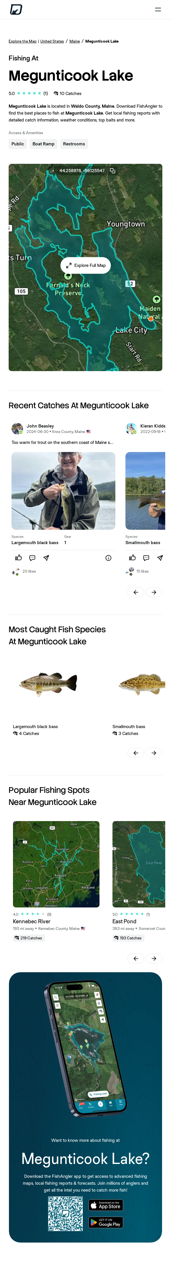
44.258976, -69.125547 (87, 170)
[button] (85, 265)
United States (52, 41)
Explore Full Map (90, 265)
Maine (74, 41)
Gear (67, 536)
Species (18, 536)
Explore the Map (23, 41)
